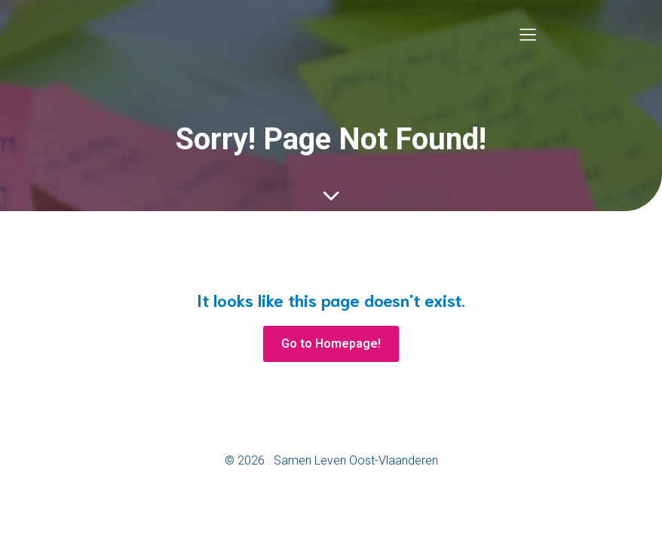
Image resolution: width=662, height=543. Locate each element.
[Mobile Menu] (527, 34)
